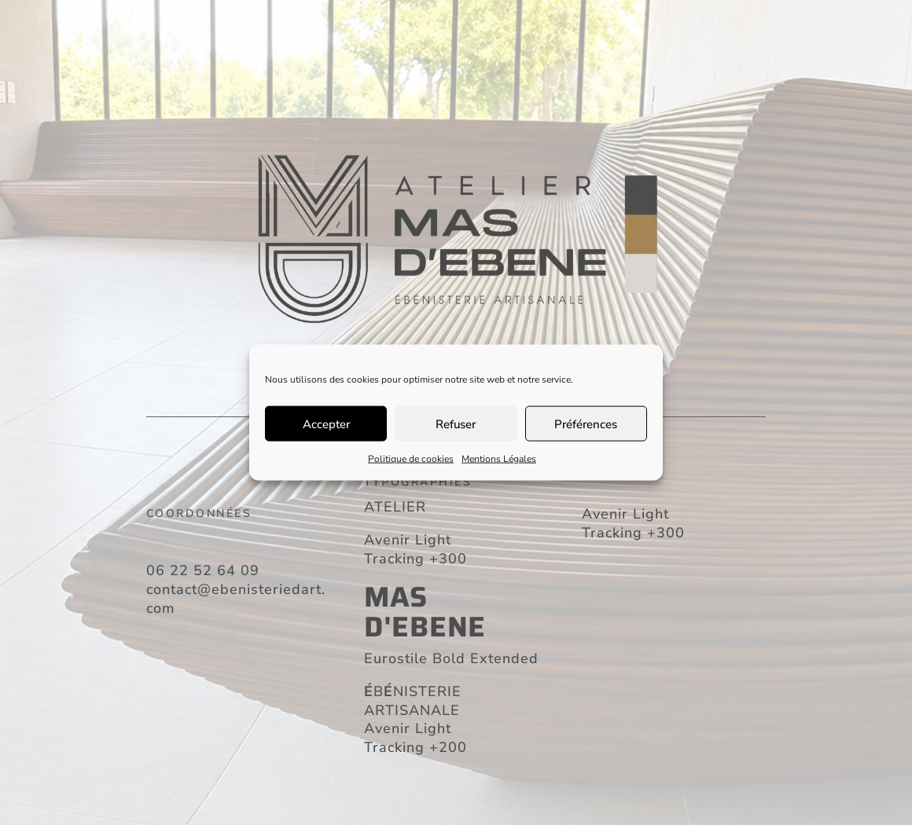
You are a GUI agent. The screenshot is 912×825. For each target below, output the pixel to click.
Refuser (456, 423)
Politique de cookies (411, 459)
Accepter (326, 423)
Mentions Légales (499, 459)
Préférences (585, 423)
